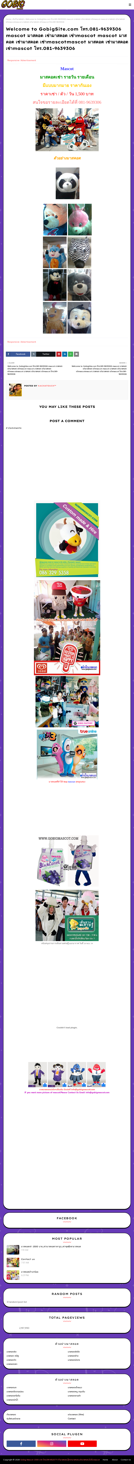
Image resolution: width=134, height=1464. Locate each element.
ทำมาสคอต (11, 1414)
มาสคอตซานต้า (74, 1395)
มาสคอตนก (11, 1387)
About (115, 1459)
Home (8, 19)
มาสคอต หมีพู (13, 1355)
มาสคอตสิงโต (74, 1351)
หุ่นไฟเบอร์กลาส (13, 1418)
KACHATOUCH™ (46, 386)
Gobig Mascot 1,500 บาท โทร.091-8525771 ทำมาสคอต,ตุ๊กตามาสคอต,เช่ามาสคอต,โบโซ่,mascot (60, 1459)
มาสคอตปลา (12, 1364)
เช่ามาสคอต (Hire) (76, 1414)
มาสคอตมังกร (74, 1359)
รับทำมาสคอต (18, 19)
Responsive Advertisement (21, 60)
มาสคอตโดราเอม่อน (15, 1391)
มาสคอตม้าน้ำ (12, 1399)
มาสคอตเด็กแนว (75, 1387)
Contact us (28, 1259)
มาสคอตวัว (11, 1359)
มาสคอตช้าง (73, 1355)
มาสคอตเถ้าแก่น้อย (29, 1272)
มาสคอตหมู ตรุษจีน (76, 1391)
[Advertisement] (67, 1128)
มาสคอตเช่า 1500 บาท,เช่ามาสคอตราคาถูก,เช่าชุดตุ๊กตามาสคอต (51, 1246)
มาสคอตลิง (11, 1351)
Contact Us (126, 1459)
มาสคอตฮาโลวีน (13, 1395)
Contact (72, 1418)
